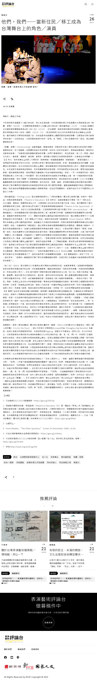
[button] (45, 506)
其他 (15, 457)
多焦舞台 (54, 457)
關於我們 (8, 649)
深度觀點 (20, 462)
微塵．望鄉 (78, 457)
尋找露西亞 (66, 457)
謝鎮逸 (52, 545)
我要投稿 (48, 622)
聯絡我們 (22, 649)
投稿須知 (35, 649)
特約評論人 (52, 462)
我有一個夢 (9, 462)
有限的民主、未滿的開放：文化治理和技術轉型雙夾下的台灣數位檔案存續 (66, 554)
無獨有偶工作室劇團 (35, 462)
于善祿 (4, 545)
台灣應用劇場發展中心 (29, 457)
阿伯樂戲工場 (65, 462)
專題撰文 (16, 573)
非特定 (7, 457)
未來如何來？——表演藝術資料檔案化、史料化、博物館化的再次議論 (23, 579)
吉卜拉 (45, 457)
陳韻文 (4, 15)
